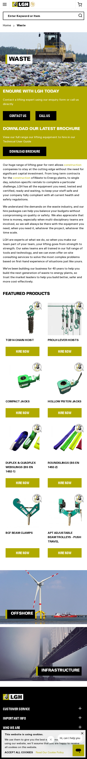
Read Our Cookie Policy (50, 752)
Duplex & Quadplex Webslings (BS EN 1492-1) (21, 467)
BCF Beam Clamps (19, 533)
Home (7, 25)
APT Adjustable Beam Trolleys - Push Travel (64, 537)
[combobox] (43, 16)
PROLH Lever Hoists (63, 340)
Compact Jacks (18, 401)
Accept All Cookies (19, 752)
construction (72, 165)
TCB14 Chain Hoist (20, 340)
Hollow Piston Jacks (64, 401)
